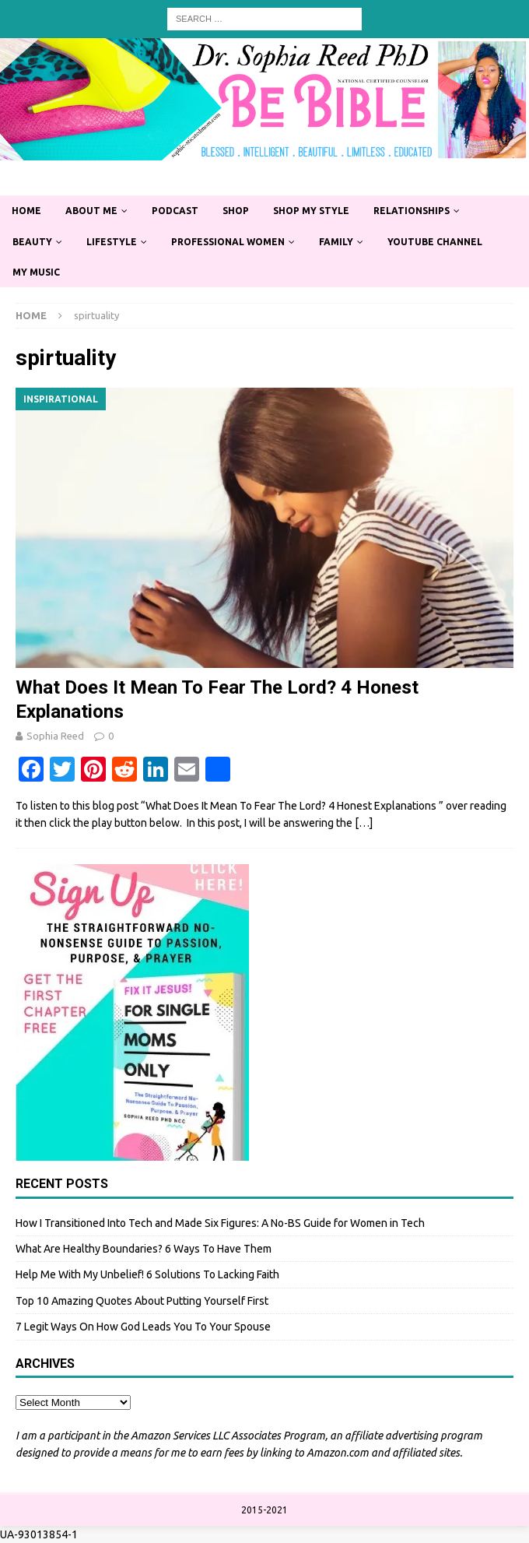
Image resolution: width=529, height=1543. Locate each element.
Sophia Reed (55, 735)
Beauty (32, 242)
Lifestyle (111, 242)
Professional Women (228, 242)
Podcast (175, 211)
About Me (91, 211)
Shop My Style (311, 211)
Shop (235, 211)
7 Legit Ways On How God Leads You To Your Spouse (143, 1326)
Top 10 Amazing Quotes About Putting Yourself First (142, 1301)
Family (336, 242)
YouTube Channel (434, 242)
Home (26, 211)
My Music (36, 272)
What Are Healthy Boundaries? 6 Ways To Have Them (144, 1248)
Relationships (411, 211)
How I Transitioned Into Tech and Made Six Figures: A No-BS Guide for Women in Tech (220, 1223)
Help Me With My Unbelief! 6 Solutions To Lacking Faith (147, 1274)
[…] (364, 823)
